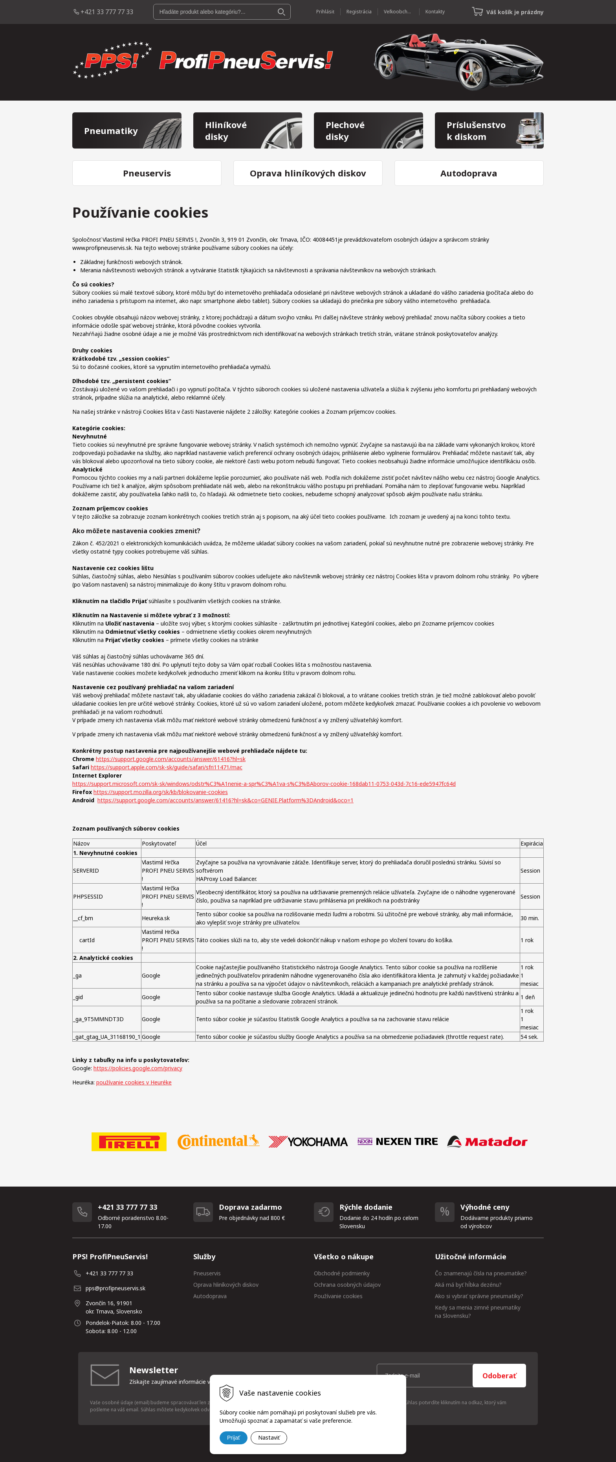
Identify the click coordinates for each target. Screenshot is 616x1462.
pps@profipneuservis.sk (115, 1288)
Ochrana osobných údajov (347, 1284)
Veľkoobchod (398, 11)
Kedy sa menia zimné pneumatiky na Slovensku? (478, 1311)
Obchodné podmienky (342, 1273)
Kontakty (435, 11)
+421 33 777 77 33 (107, 11)
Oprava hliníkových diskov (225, 1284)
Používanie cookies (338, 1296)
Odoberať (499, 1375)
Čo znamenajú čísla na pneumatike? (481, 1273)
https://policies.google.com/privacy (138, 1068)
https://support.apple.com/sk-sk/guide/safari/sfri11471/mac (166, 767)
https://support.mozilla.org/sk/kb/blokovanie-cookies (161, 792)
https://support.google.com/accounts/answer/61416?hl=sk (171, 759)
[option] (129, 1141)
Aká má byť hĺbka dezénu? (468, 1284)
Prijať (233, 1437)
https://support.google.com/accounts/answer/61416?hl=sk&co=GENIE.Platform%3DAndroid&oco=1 (225, 800)
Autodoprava (210, 1296)
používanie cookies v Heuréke (134, 1082)
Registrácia (359, 11)
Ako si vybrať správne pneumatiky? (479, 1296)
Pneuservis (207, 1273)
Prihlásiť (325, 11)
